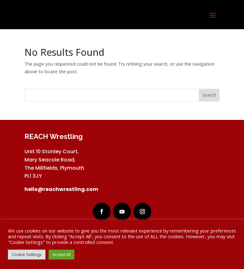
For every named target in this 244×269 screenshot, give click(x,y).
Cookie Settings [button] (27, 254)
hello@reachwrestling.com (61, 189)
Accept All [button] (61, 254)
